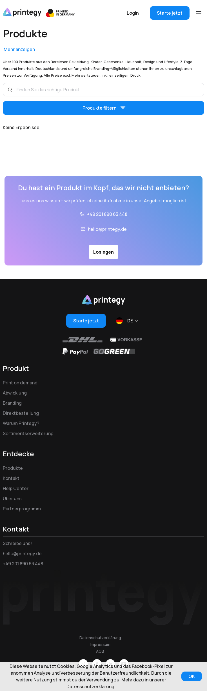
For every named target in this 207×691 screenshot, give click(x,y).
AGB (100, 651)
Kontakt (11, 478)
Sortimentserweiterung (28, 433)
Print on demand (20, 383)
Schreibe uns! (17, 543)
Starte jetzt (169, 13)
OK (191, 676)
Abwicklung (15, 393)
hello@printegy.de (107, 229)
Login (133, 13)
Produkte (13, 468)
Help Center (15, 488)
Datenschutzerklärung (100, 637)
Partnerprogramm (22, 509)
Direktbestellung (21, 413)
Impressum (100, 644)
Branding (12, 403)
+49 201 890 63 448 (107, 214)
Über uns (12, 498)
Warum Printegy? (21, 423)
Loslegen (103, 252)
